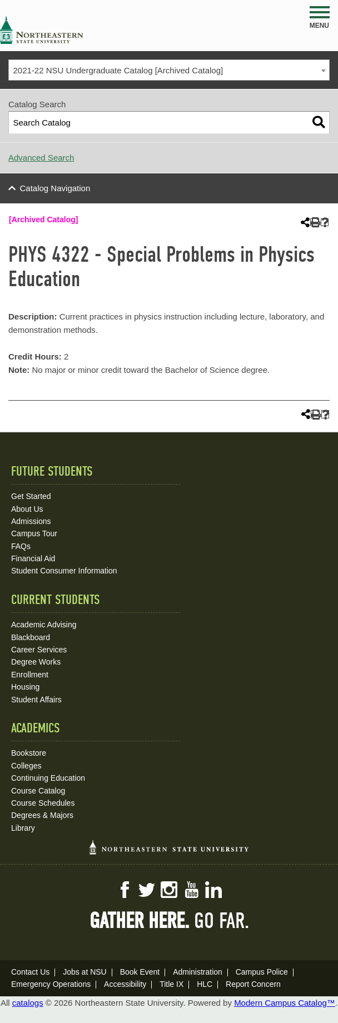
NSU (41, 30)
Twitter (146, 889)
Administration (197, 971)
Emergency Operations (51, 984)
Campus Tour (34, 533)
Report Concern (253, 984)
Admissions (31, 521)
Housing (25, 686)
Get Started (31, 496)
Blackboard (30, 637)
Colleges (26, 765)
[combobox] (169, 70)
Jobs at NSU (85, 971)
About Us (27, 509)
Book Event (140, 971)
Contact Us (30, 971)
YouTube (191, 889)
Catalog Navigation (55, 188)
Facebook (124, 889)
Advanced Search (41, 157)
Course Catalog (38, 790)
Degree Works (36, 661)
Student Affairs (36, 699)
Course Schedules (42, 803)
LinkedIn (213, 889)
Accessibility (125, 984)
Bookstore (28, 752)
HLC (204, 984)
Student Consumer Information (64, 570)
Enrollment (29, 674)
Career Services (39, 649)
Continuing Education (48, 778)
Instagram (169, 889)
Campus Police (262, 971)
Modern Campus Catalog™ (284, 1002)
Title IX (171, 984)
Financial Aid (33, 558)
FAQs (21, 546)
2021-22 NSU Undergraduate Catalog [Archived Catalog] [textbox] (118, 70)
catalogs (27, 1002)
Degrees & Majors (42, 815)
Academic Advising (44, 624)
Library (23, 828)
